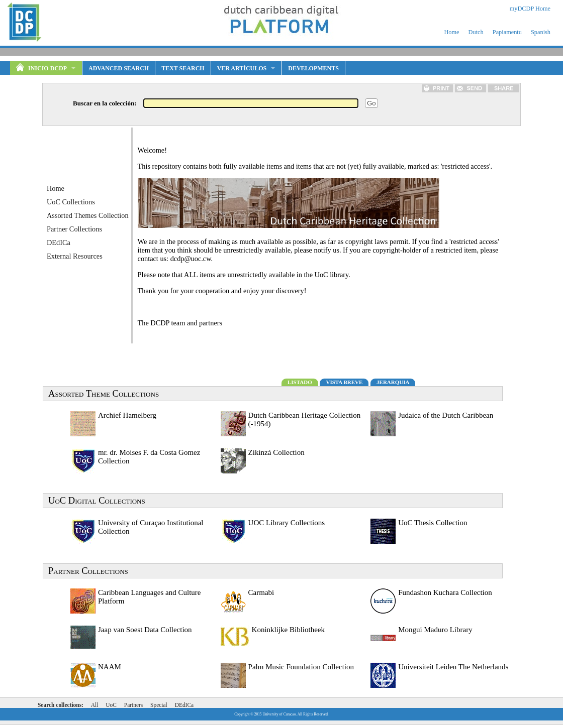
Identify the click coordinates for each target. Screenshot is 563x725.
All (95, 705)
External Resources (75, 256)
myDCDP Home (530, 8)
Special (158, 705)
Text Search (182, 68)
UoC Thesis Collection (432, 523)
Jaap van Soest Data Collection (145, 630)
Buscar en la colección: (105, 103)
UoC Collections (71, 202)
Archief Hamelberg (127, 415)
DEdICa (58, 242)
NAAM (109, 667)
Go (371, 103)
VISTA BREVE (344, 382)
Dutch (476, 32)
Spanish (540, 32)
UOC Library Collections (286, 523)
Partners (133, 705)
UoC (111, 705)
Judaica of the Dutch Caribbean (445, 415)
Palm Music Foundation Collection (301, 667)
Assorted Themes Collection (88, 215)
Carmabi (261, 592)
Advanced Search (118, 68)
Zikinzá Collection (276, 452)
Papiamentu (507, 32)
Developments (313, 68)
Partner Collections (74, 229)
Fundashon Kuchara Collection (445, 592)
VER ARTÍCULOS (242, 68)
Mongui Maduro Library (435, 630)
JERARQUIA (393, 382)
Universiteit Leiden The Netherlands (453, 667)
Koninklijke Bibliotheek (288, 630)
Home (451, 32)
